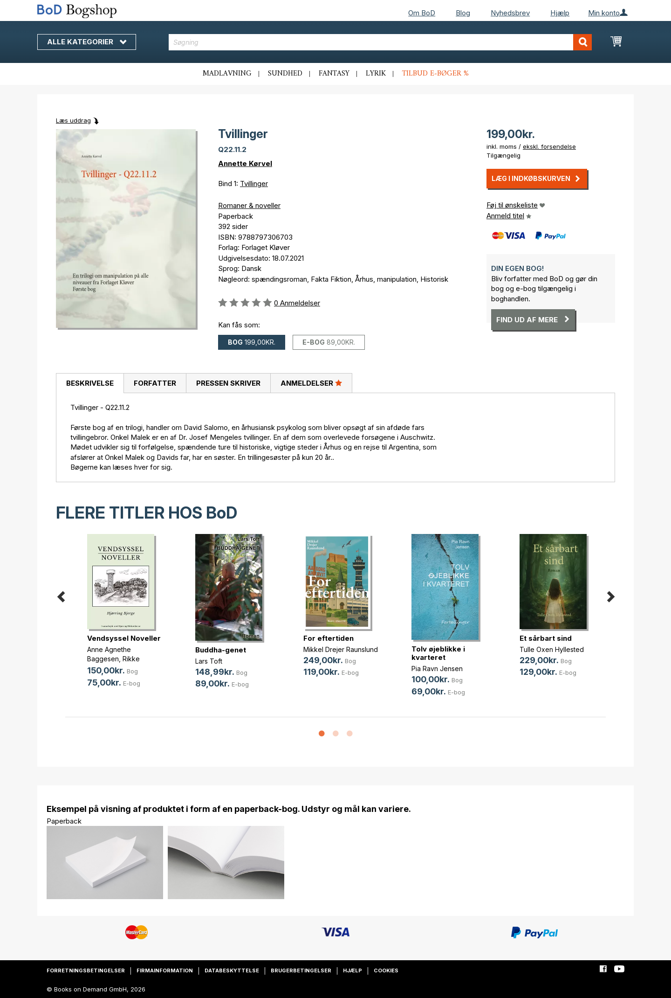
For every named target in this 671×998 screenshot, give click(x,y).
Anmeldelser (311, 383)
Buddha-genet (220, 649)
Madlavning (227, 73)
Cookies (386, 970)
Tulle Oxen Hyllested (552, 649)
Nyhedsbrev (510, 12)
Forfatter (155, 383)
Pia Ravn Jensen (437, 668)
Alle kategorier (86, 41)
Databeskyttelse (232, 970)
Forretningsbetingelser (86, 970)
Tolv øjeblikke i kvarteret (438, 653)
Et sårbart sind (546, 638)
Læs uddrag (73, 120)
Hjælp (559, 12)
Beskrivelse (90, 383)
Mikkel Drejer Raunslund (340, 649)
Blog (463, 12)
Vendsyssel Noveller (124, 638)
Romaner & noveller (249, 205)
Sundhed (285, 73)
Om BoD (421, 12)
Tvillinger (254, 183)
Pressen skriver (228, 383)
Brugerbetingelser (301, 970)
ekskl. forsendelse (549, 146)
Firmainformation (165, 970)
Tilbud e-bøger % (435, 73)
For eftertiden (328, 638)
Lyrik (376, 73)
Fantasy (334, 73)
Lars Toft (208, 661)
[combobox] (380, 42)
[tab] (89, 383)
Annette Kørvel (245, 163)
